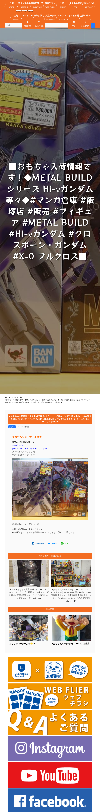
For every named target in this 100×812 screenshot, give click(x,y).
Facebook (38, 544)
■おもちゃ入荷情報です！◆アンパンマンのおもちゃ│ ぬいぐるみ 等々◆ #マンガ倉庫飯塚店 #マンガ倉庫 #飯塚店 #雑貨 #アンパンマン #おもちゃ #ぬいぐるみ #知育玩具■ (71, 595)
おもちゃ (12, 427)
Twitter (52, 544)
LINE (64, 544)
